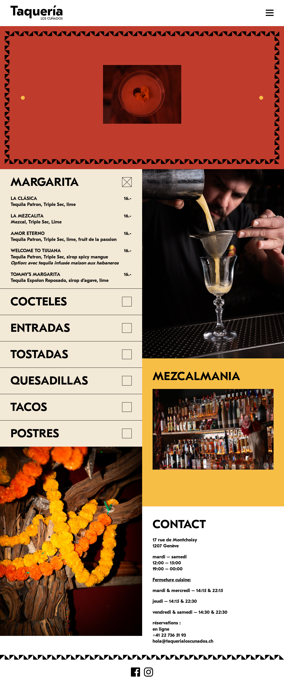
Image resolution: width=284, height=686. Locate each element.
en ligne (161, 629)
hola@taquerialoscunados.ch (183, 641)
